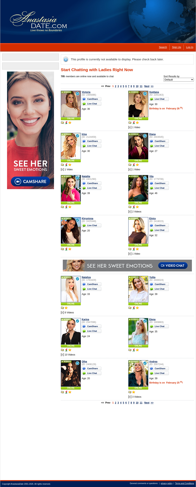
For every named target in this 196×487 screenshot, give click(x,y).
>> (152, 86)
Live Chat (92, 103)
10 (137, 86)
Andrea (153, 361)
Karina (85, 319)
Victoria (86, 92)
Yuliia (152, 277)
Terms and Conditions (184, 483)
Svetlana (154, 92)
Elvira (152, 218)
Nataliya (86, 277)
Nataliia (86, 176)
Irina (84, 134)
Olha (84, 361)
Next (146, 86)
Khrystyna (87, 218)
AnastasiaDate (17, 484)
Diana (152, 134)
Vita (151, 176)
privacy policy (167, 483)
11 (141, 86)
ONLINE (71, 118)
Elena (152, 319)
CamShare (92, 99)
